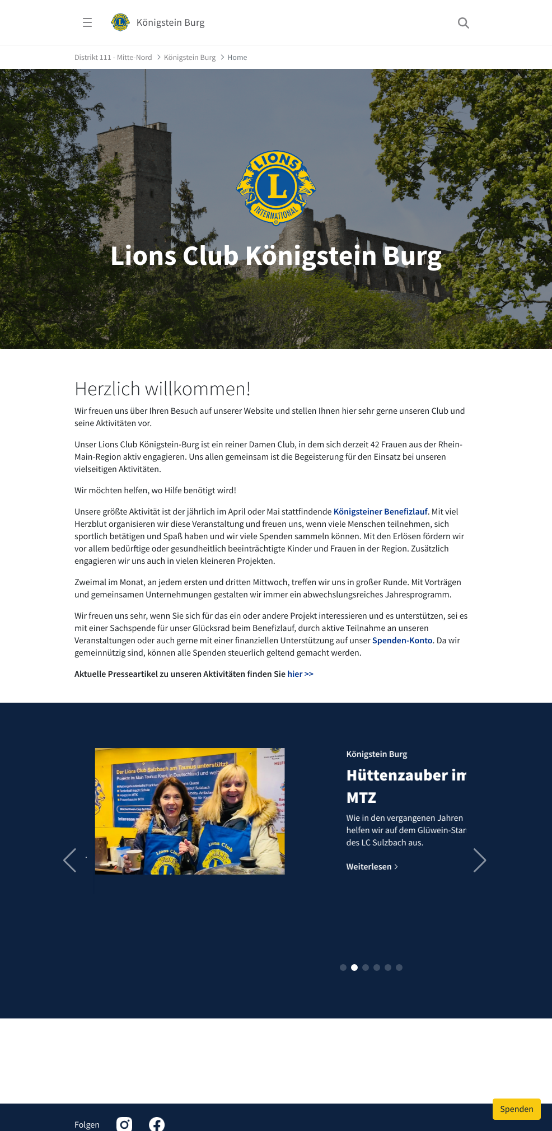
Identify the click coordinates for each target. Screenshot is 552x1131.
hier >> (300, 674)
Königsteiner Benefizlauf (381, 511)
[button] (343, 967)
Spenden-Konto (402, 640)
